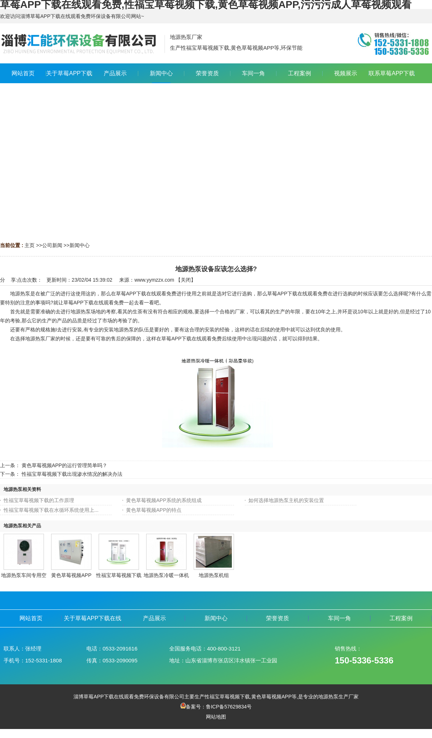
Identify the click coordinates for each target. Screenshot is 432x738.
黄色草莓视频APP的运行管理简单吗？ (64, 465)
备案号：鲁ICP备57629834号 (216, 707)
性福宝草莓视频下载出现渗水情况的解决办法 (72, 474)
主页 (29, 245)
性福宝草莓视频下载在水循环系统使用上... (51, 510)
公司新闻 (52, 245)
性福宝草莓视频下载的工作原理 (39, 500)
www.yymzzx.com (154, 280)
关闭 (186, 280)
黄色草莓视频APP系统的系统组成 (164, 500)
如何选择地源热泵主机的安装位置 (286, 500)
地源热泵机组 (214, 575)
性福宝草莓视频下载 (118, 575)
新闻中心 (79, 245)
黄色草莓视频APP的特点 (153, 510)
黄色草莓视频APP (71, 575)
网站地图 (216, 717)
